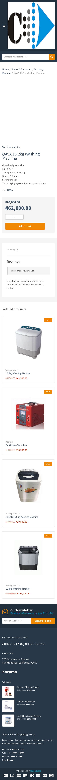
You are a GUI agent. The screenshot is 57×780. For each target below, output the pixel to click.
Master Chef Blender (26, 701)
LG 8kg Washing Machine (17, 588)
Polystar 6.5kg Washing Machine (21, 516)
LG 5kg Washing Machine (17, 373)
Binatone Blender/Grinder (28, 687)
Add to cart (25, 226)
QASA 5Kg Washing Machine (29, 716)
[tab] (28, 249)
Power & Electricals (21, 69)
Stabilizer (9, 442)
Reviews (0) (13, 249)
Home (5, 69)
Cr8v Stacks (35, 770)
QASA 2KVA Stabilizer (16, 445)
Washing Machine (11, 147)
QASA (10, 189)
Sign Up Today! (43, 620)
